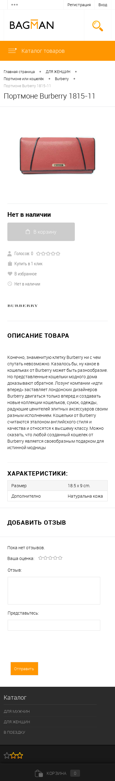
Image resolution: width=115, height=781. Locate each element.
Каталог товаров (36, 50)
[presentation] (54, 650)
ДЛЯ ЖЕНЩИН (58, 71)
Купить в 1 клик (25, 263)
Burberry (62, 78)
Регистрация (79, 4)
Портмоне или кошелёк (24, 78)
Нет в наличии (29, 214)
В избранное (22, 273)
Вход (102, 4)
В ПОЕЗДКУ (14, 732)
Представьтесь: (23, 613)
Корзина (57, 773)
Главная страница (19, 71)
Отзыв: (15, 570)
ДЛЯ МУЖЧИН (17, 711)
